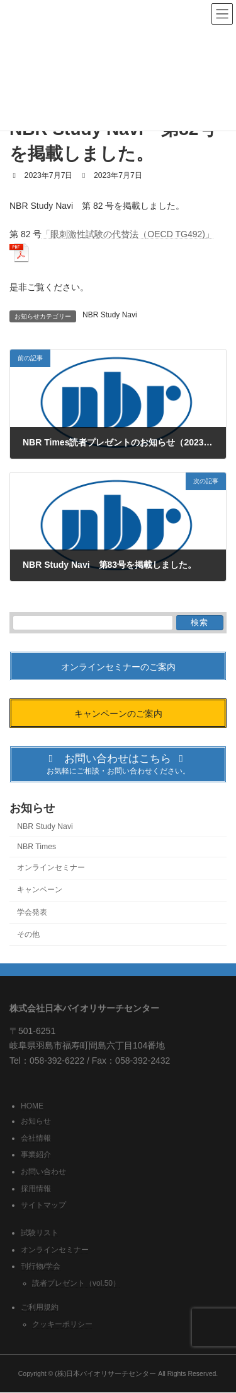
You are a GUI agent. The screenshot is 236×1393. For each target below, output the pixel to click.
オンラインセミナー (51, 868)
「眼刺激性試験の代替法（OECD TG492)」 (128, 234)
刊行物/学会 (40, 1266)
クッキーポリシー (62, 1324)
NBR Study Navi (109, 314)
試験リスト (40, 1233)
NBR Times (36, 846)
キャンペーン (39, 890)
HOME (32, 1106)
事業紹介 (36, 1155)
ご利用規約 (40, 1307)
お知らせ (36, 1121)
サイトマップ (43, 1205)
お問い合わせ (43, 1171)
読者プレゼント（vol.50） (76, 1283)
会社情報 (36, 1138)
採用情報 (36, 1188)
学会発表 (32, 912)
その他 (28, 934)
